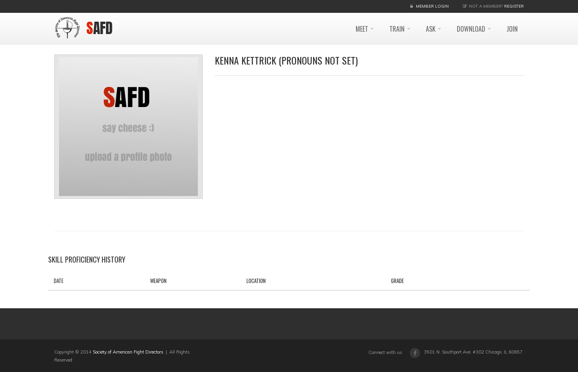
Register (514, 6)
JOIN (512, 29)
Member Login (432, 6)
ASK (433, 29)
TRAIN (399, 29)
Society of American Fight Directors (128, 352)
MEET (365, 29)
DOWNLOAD (474, 29)
